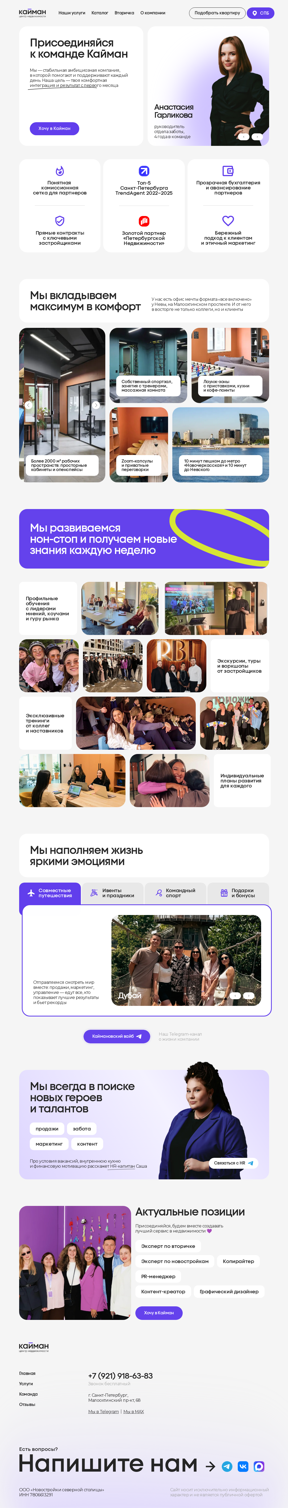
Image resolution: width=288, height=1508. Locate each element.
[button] (217, 13)
